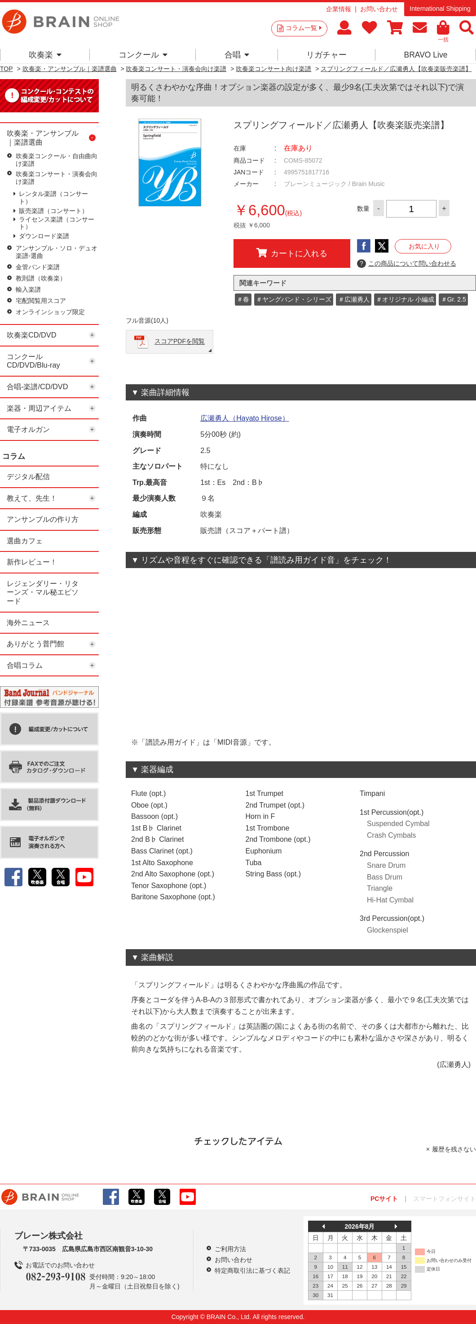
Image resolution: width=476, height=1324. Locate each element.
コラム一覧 (304, 27)
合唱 (237, 54)
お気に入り (424, 246)
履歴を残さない (454, 1149)
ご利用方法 (230, 1249)
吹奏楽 (45, 54)
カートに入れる (291, 253)
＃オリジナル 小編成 (405, 299)
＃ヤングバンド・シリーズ (293, 299)
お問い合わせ (379, 9)
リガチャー (326, 54)
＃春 (243, 299)
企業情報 (338, 9)
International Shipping (440, 8)
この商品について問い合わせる (406, 263)
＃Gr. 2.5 (453, 299)
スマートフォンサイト (444, 1198)
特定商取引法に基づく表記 (252, 1270)
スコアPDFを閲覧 (179, 341)
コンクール (143, 54)
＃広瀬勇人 (354, 299)
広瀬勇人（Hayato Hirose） (244, 418)
